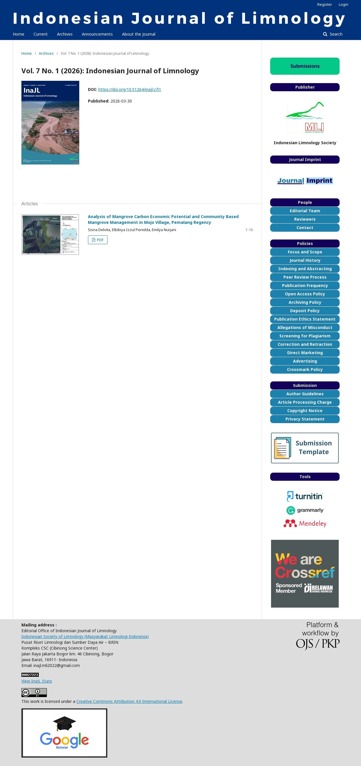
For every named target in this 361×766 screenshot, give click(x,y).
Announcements (97, 34)
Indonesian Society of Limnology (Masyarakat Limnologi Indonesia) (85, 636)
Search (335, 34)
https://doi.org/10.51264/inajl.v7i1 (129, 89)
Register (324, 4)
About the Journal (138, 34)
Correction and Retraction (305, 344)
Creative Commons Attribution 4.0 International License (129, 701)
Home (18, 34)
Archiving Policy (305, 302)
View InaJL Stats (36, 681)
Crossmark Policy (305, 369)
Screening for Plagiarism (305, 336)
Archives (65, 34)
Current (41, 34)
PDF (100, 239)
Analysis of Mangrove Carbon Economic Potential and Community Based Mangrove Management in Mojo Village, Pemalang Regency (163, 219)
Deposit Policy (305, 310)
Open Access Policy (305, 294)
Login (343, 4)
